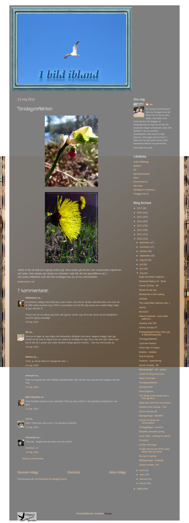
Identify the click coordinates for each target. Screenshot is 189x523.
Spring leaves (145, 387)
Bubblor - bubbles (148, 352)
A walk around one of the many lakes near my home (154, 450)
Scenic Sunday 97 (148, 327)
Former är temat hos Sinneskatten (149, 421)
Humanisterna (140, 181)
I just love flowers (147, 343)
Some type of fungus (149, 347)
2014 (140, 221)
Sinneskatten (90, 276)
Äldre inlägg (117, 472)
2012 (140, 230)
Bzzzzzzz (143, 311)
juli (141, 264)
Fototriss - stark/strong (150, 361)
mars (142, 474)
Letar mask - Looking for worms (154, 436)
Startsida (73, 472)
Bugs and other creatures (151, 277)
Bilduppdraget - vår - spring (152, 369)
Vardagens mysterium (144, 190)
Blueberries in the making (151, 294)
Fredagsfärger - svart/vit (151, 427)
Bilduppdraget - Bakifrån (151, 416)
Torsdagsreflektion (148, 339)
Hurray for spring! (147, 456)
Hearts (142, 307)
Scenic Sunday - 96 (148, 365)
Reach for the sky (147, 290)
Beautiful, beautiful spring (151, 431)
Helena (29, 357)
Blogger (108, 513)
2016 (140, 212)
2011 (140, 234)
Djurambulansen (142, 174)
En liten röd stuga (147, 445)
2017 (140, 208)
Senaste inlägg (27, 472)
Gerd (136, 178)
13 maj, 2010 (32, 322)
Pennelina (31, 437)
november (145, 247)
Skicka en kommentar (32, 458)
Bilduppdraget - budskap (151, 460)
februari (144, 479)
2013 (140, 225)
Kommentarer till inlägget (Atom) (51, 479)
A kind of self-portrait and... (152, 374)
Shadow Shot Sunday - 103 (152, 407)
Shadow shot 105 (147, 323)
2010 (140, 239)
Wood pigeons (146, 391)
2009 (140, 489)
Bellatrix (137, 166)
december (145, 242)
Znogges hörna (141, 194)
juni (142, 268)
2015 (140, 217)
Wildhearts (31, 298)
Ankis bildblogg (141, 162)
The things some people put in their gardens (154, 397)
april (142, 470)
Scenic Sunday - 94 (148, 465)
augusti (144, 260)
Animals (143, 299)
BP (27, 332)
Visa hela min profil (143, 148)
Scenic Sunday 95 (148, 411)
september (145, 255)
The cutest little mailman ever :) (154, 303)
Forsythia (143, 440)
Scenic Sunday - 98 (148, 285)
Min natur (138, 186)
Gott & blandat (146, 356)
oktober (144, 251)
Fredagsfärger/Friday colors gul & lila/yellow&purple (154, 333)
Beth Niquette (33, 397)
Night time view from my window (155, 403)
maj (142, 273)
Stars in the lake (147, 378)
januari (143, 483)
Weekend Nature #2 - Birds (152, 281)
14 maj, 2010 (32, 427)
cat (27, 419)
